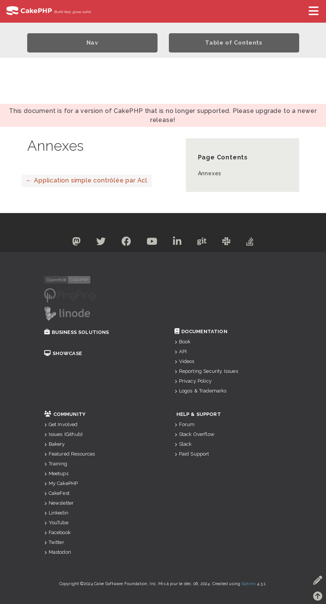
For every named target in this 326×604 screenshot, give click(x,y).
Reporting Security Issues (206, 371)
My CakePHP (61, 483)
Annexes (210, 173)
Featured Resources (69, 454)
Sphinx (248, 583)
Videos (185, 361)
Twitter (54, 542)
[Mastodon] (76, 242)
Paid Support (192, 454)
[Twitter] (101, 242)
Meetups (56, 473)
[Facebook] (126, 242)
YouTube (56, 522)
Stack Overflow (195, 434)
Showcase (63, 353)
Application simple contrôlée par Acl (86, 180)
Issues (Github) (63, 434)
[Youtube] (152, 242)
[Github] (202, 242)
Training (55, 464)
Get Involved (61, 424)
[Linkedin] (177, 242)
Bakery (54, 444)
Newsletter (59, 503)
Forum (185, 424)
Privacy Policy (193, 381)
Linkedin (56, 513)
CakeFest (57, 493)
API (181, 351)
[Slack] (226, 242)
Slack (183, 444)
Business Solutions (76, 332)
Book (183, 341)
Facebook (57, 532)
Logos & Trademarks (201, 391)
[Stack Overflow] (250, 242)
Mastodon (57, 552)
